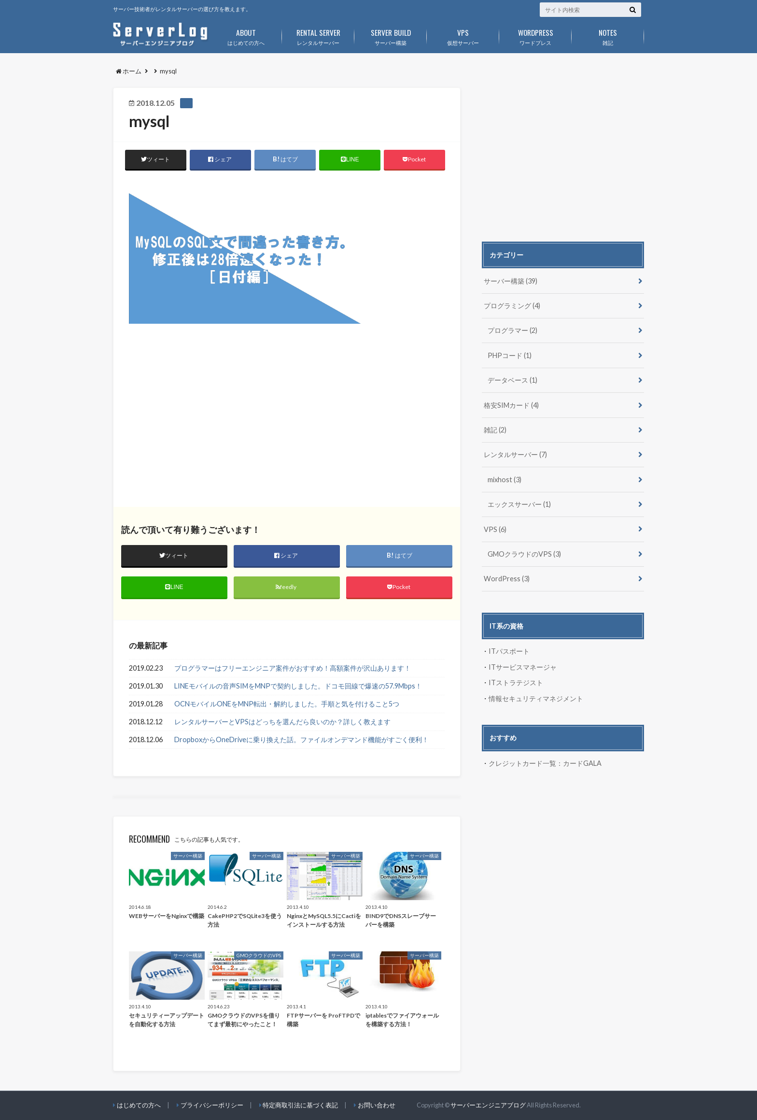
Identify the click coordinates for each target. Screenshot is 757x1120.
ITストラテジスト (516, 682)
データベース (512, 380)
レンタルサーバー (318, 35)
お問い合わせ (376, 1105)
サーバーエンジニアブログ (488, 1105)
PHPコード (510, 355)
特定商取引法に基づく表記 (300, 1105)
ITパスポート (509, 651)
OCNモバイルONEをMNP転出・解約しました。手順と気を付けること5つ (286, 704)
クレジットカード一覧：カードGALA (545, 763)
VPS (495, 529)
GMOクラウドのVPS (524, 554)
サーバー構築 (390, 35)
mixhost (504, 479)
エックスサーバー (519, 504)
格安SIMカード (511, 405)
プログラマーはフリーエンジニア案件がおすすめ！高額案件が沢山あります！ (292, 668)
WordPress (507, 578)
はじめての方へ (246, 35)
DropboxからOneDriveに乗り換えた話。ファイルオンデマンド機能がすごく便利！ (301, 739)
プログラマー (512, 330)
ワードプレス (535, 35)
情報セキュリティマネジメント (536, 698)
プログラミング (512, 306)
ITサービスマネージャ (523, 667)
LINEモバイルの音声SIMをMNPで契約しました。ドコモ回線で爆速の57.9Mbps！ (298, 686)
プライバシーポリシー (212, 1105)
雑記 (608, 35)
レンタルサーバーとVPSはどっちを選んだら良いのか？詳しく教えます (282, 722)
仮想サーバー (463, 35)
